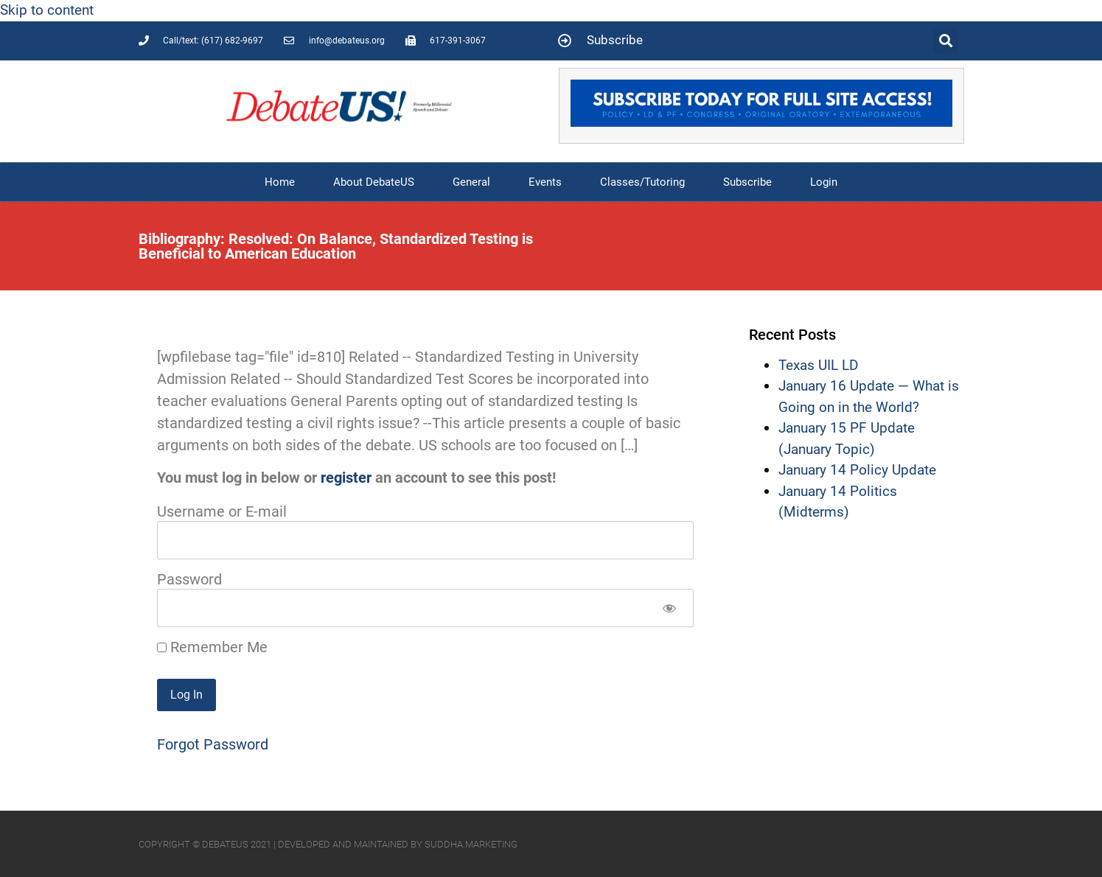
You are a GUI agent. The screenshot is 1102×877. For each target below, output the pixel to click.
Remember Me (212, 647)
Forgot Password (212, 744)
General (471, 182)
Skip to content (47, 9)
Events (545, 182)
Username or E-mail (222, 511)
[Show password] (670, 608)
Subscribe (747, 182)
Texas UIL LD (818, 365)
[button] (945, 41)
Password (189, 579)
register (346, 477)
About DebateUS (373, 182)
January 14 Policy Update (857, 469)
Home (280, 182)
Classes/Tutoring (642, 182)
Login (823, 182)
